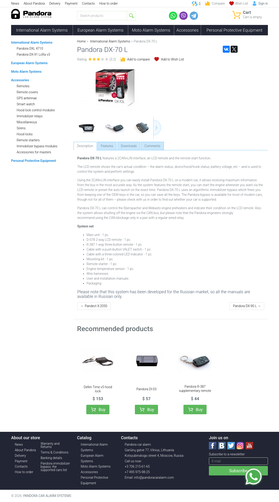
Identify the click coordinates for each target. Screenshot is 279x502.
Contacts (88, 3)
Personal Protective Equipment (234, 30)
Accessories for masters (34, 152)
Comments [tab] (152, 146)
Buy (102, 409)
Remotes (23, 86)
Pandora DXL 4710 (30, 48)
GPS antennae (27, 98)
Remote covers (27, 92)
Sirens (21, 128)
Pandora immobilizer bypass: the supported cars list (55, 467)
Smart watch (26, 104)
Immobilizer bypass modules (37, 146)
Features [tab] (107, 146)
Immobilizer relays (30, 116)
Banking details (51, 458)
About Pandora (34, 3)
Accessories (188, 30)
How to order (108, 3)
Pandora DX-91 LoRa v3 (33, 54)
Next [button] (157, 128)
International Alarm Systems (42, 30)
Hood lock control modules (36, 110)
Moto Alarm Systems (151, 30)
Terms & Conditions (54, 452)
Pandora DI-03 (146, 389)
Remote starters (28, 140)
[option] (87, 127)
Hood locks (25, 134)
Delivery (54, 3)
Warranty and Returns (50, 445)
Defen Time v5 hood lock (98, 389)
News (15, 3)
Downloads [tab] (129, 146)
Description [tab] (85, 146)
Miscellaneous (27, 122)
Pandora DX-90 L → (247, 306)
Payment (71, 3)
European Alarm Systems (101, 30)
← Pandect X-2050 (94, 306)
